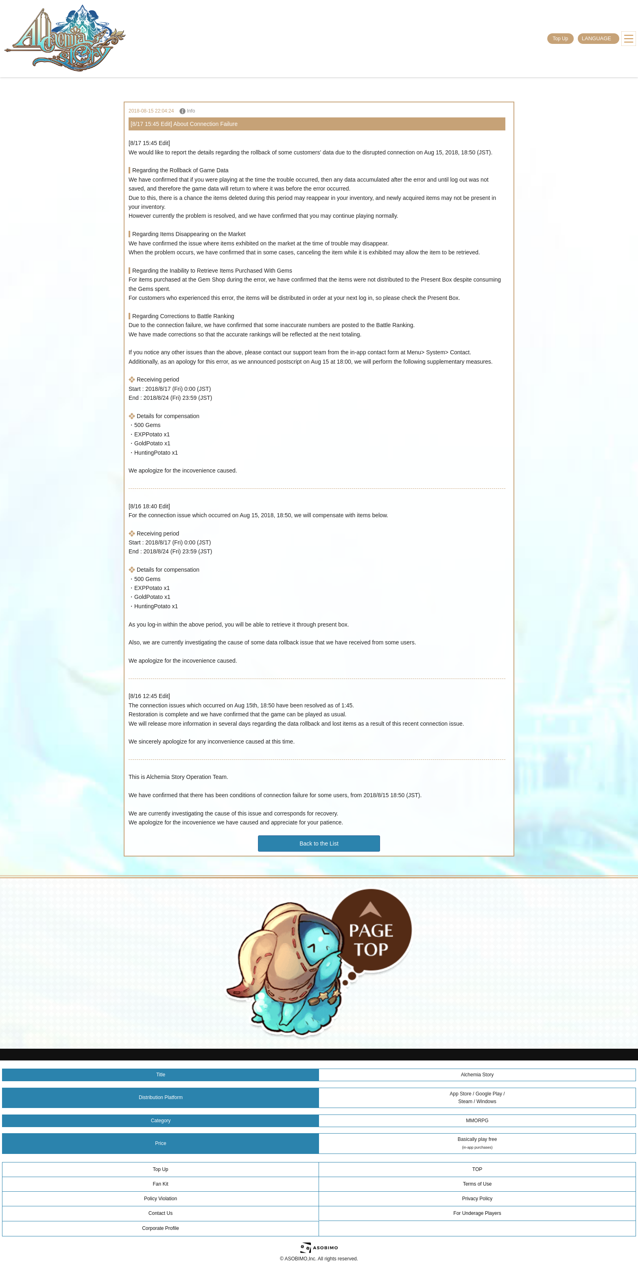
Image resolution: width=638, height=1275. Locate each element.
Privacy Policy (477, 1198)
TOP (477, 1169)
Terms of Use (477, 1184)
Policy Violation (160, 1198)
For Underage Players (477, 1213)
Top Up (560, 38)
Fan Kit (160, 1184)
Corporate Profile (160, 1228)
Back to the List (319, 843)
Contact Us (161, 1213)
